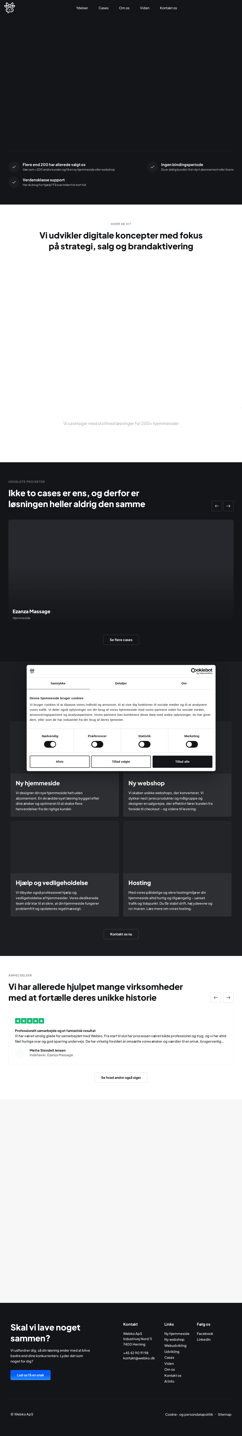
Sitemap (225, 1414)
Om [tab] (184, 683)
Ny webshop (174, 1339)
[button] (217, 506)
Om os (124, 8)
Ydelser (82, 8)
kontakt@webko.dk (139, 1358)
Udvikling (171, 1351)
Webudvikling (175, 1345)
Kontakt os (168, 8)
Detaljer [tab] (121, 683)
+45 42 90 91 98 (135, 1353)
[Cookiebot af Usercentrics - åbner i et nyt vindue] (194, 671)
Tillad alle (182, 761)
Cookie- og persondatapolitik (189, 1414)
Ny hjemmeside (177, 1333)
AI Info (169, 1381)
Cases (104, 8)
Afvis (60, 761)
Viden (144, 8)
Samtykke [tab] (58, 683)
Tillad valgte (121, 761)
